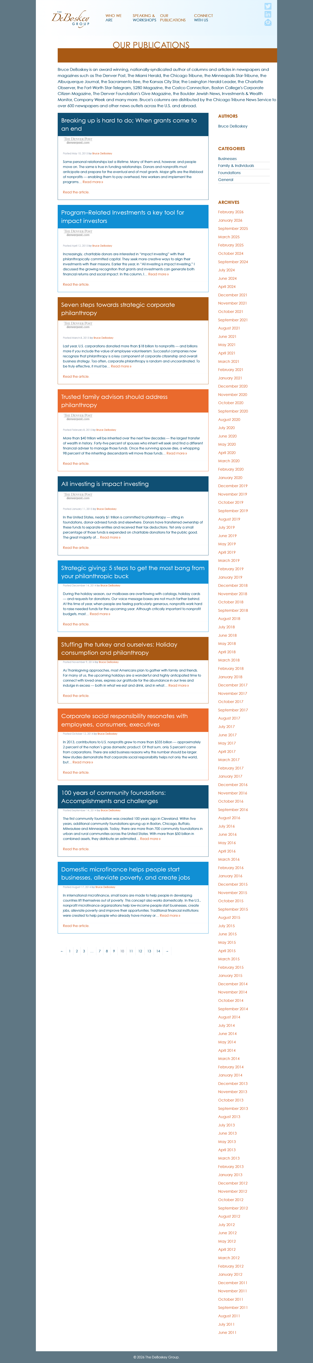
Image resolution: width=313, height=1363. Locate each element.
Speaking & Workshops (144, 17)
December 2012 (233, 1183)
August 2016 (229, 818)
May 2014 (227, 1042)
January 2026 (230, 220)
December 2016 (233, 784)
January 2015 (230, 975)
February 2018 (231, 668)
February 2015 (231, 967)
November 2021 (232, 303)
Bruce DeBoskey (102, 153)
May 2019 (227, 544)
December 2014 (233, 984)
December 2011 (233, 1283)
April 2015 (227, 951)
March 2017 (229, 760)
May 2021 (227, 344)
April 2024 (227, 286)
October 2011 (230, 1299)
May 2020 (227, 444)
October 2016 (230, 801)
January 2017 (230, 776)
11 (131, 951)
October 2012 (230, 1200)
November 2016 (232, 793)
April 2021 (227, 353)
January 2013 (230, 1175)
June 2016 (227, 834)
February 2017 (231, 768)
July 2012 (226, 1224)
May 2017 (227, 743)
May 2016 (227, 843)
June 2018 (227, 635)
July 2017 (226, 726)
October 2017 (230, 701)
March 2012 (229, 1258)
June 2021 (227, 336)
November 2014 (232, 992)
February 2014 (231, 1067)
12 (140, 951)
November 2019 (232, 494)
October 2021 (230, 311)
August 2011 (229, 1316)
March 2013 (229, 1158)
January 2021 (230, 378)
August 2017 (229, 718)
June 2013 (227, 1133)
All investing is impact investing (105, 483)
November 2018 (232, 594)
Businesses (227, 158)
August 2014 (229, 1017)
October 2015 (230, 901)
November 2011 (232, 1291)
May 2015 (227, 942)
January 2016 (230, 876)
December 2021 (233, 295)
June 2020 (227, 436)
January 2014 (230, 1075)
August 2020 (229, 419)
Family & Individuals (236, 165)
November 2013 (232, 1092)
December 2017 (233, 685)
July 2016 (226, 826)
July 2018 (226, 627)
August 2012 (229, 1216)
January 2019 (230, 577)
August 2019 (229, 519)
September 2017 (233, 710)
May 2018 (227, 643)
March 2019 (229, 560)
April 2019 (227, 552)
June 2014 (227, 1033)
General (225, 179)
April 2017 (227, 751)
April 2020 (227, 452)
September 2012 (233, 1208)
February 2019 (231, 569)
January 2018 (230, 677)
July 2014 (226, 1025)
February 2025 (231, 245)
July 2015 (226, 926)
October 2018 (230, 602)
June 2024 (227, 278)
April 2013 (227, 1150)
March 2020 (229, 461)
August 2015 (229, 917)
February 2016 (231, 868)
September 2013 (233, 1108)
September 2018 (233, 610)
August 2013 (229, 1116)
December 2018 (233, 585)
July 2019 (226, 527)
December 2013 (233, 1083)
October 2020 (230, 403)
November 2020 (232, 394)
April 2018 (227, 652)
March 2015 (229, 959)
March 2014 (229, 1058)
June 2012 (227, 1233)
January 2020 (230, 477)
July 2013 (226, 1125)
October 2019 (230, 502)
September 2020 (233, 411)
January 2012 (230, 1274)
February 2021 (231, 369)
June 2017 (227, 735)
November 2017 (232, 693)
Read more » (93, 182)
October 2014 (230, 1000)
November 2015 (232, 892)
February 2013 (231, 1166)
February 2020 (231, 469)
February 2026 (231, 212)
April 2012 (227, 1249)
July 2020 (226, 428)
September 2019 (233, 511)
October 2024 (230, 253)
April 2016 (227, 851)
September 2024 (233, 262)
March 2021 (229, 361)
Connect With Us (203, 17)
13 (149, 951)
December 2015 (233, 884)
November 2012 (232, 1191)
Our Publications (173, 17)
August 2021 (229, 328)
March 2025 (229, 237)
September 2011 (233, 1307)
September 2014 (233, 1009)
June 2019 (227, 536)
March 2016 (229, 859)
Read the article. (76, 192)
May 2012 (227, 1241)
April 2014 (227, 1050)
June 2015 (227, 934)
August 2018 (229, 618)
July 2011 (226, 1324)
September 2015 (233, 909)
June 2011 (227, 1332)
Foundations (229, 173)
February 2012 (231, 1266)
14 (158, 951)
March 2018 (229, 660)
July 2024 (226, 270)
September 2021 (233, 320)
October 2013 (230, 1100)
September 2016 (233, 809)
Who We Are (114, 17)
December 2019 (233, 486)
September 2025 (233, 228)
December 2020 (233, 386)
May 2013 (227, 1141)
